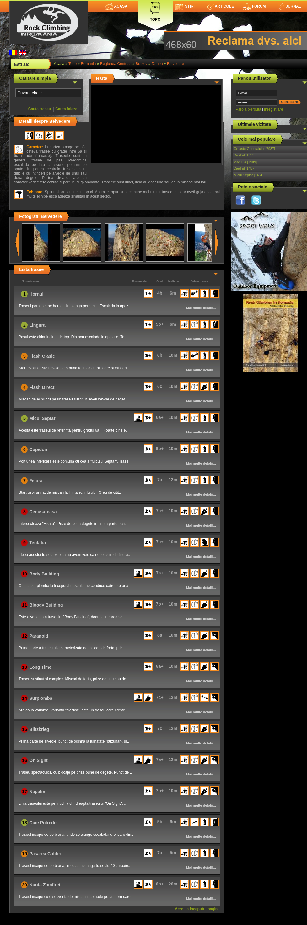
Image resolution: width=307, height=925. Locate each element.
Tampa (157, 64)
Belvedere (175, 64)
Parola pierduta (248, 109)
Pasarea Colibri (45, 853)
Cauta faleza (66, 109)
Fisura (35, 480)
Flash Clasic (42, 356)
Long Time (40, 667)
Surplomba (40, 698)
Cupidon (38, 449)
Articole (220, 6)
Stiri (185, 6)
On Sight (38, 760)
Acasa (116, 6)
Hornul (36, 294)
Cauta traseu (39, 109)
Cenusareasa (43, 511)
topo (72, 64)
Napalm (37, 791)
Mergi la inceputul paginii (197, 909)
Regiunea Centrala (116, 64)
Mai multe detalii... (201, 308)
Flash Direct (41, 387)
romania (88, 64)
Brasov (141, 64)
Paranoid (38, 636)
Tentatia (37, 542)
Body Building (44, 573)
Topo (155, 10)
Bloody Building (46, 604)
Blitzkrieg (39, 729)
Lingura (37, 325)
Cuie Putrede (42, 822)
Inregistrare (273, 109)
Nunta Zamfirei (44, 884)
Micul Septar (42, 418)
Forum (254, 6)
